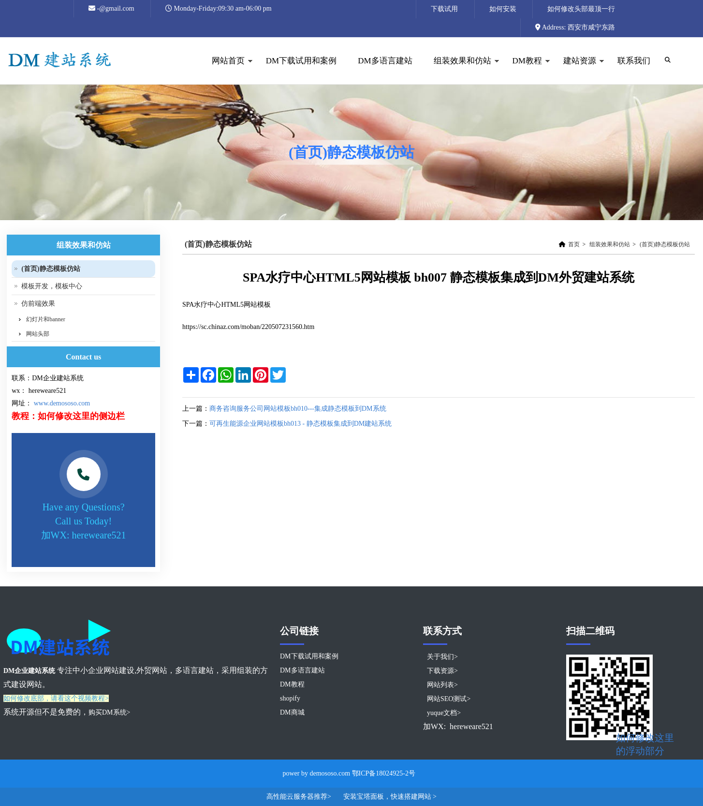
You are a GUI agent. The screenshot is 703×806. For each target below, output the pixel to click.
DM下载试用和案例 (301, 60)
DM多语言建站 (385, 60)
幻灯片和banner (45, 319)
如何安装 (502, 9)
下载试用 (444, 9)
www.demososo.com (62, 403)
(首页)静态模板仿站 (665, 244)
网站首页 (227, 70)
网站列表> (442, 684)
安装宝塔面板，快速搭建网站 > (390, 796)
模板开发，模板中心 (51, 286)
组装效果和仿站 (461, 70)
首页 (574, 244)
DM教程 (526, 70)
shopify (290, 698)
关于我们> (442, 656)
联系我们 (633, 60)
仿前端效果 (38, 303)
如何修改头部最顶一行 (581, 9)
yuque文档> (444, 712)
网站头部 (37, 333)
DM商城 (292, 712)
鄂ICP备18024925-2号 (383, 773)
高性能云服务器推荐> (299, 796)
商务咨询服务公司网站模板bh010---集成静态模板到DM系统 (297, 408)
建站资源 (578, 70)
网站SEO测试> (448, 698)
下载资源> (442, 670)
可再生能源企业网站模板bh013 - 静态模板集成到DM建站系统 (300, 423)
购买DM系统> (109, 712)
